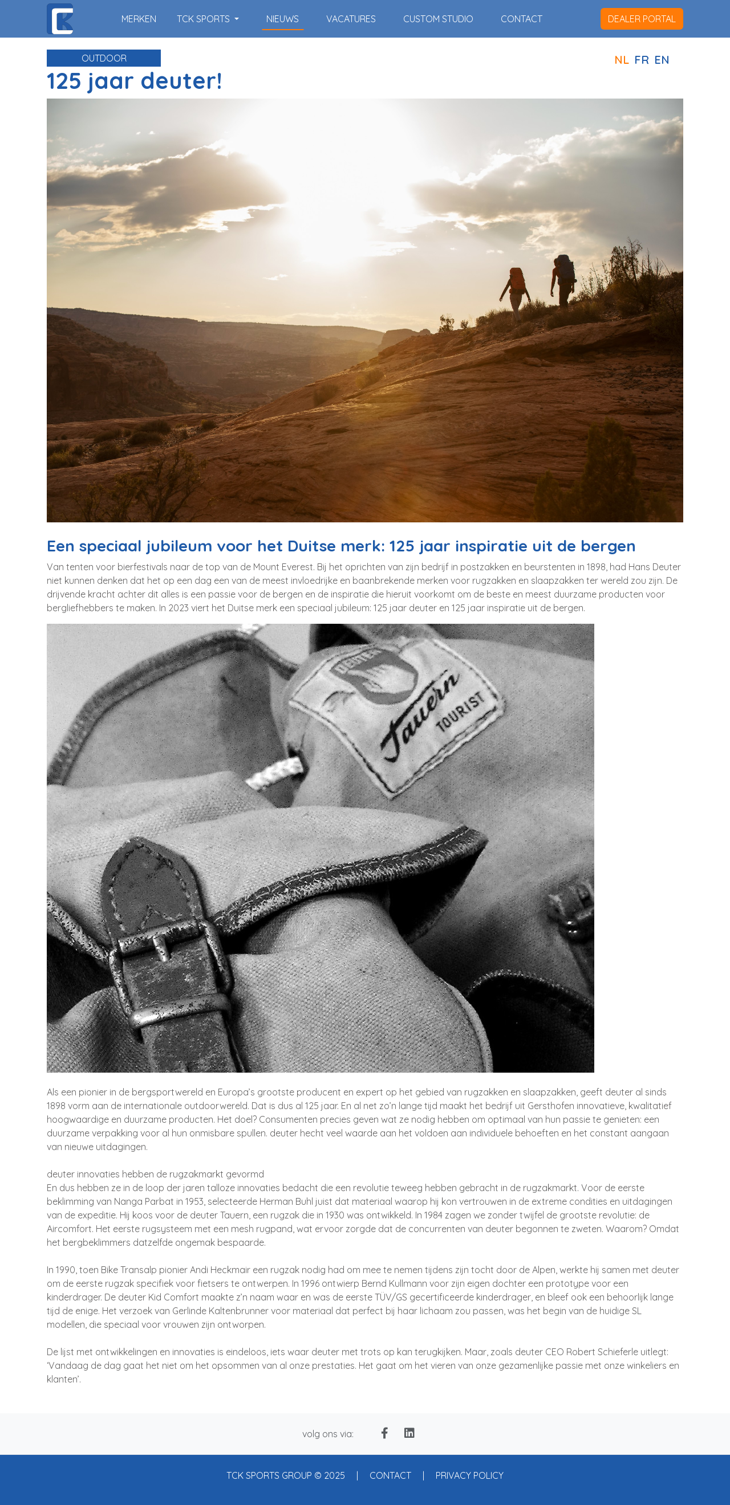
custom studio (438, 18)
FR (641, 59)
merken (138, 18)
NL (621, 59)
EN (662, 59)
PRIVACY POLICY (470, 1475)
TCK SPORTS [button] (204, 18)
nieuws (282, 18)
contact (521, 18)
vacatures (351, 18)
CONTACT (390, 1475)
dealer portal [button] (642, 18)
